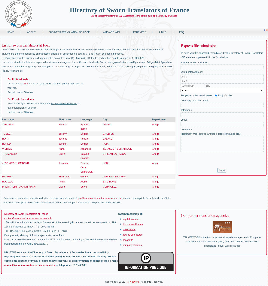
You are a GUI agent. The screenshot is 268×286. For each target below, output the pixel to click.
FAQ (181, 32)
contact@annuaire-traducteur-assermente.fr (28, 218)
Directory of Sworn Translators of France (129, 10)
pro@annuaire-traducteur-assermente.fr (99, 198)
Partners (139, 32)
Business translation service (69, 32)
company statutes (132, 245)
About (31, 32)
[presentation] (209, 160)
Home (10, 32)
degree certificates (132, 234)
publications (129, 229)
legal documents (131, 219)
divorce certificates (133, 224)
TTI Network (132, 281)
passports (128, 240)
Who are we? (111, 32)
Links (162, 32)
